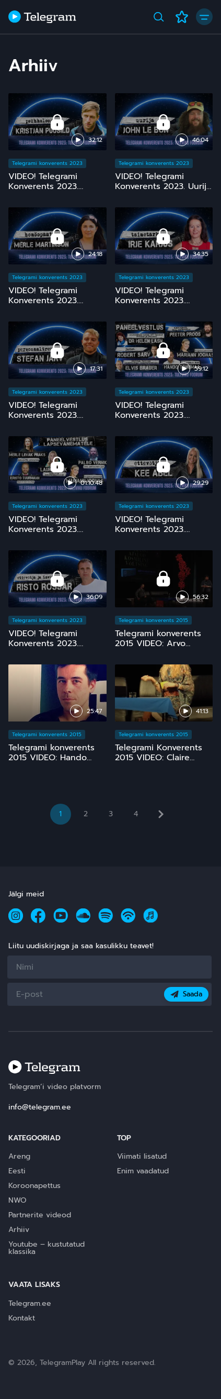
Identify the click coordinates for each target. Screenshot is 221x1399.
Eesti (17, 1170)
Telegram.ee (29, 1303)
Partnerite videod (39, 1214)
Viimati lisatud (142, 1156)
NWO (17, 1200)
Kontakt (21, 1318)
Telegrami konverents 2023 (47, 163)
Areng (19, 1156)
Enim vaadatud (143, 1170)
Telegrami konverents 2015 (153, 620)
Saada (186, 994)
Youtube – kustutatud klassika (46, 1248)
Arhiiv (18, 1229)
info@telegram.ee (39, 1107)
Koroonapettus (34, 1185)
